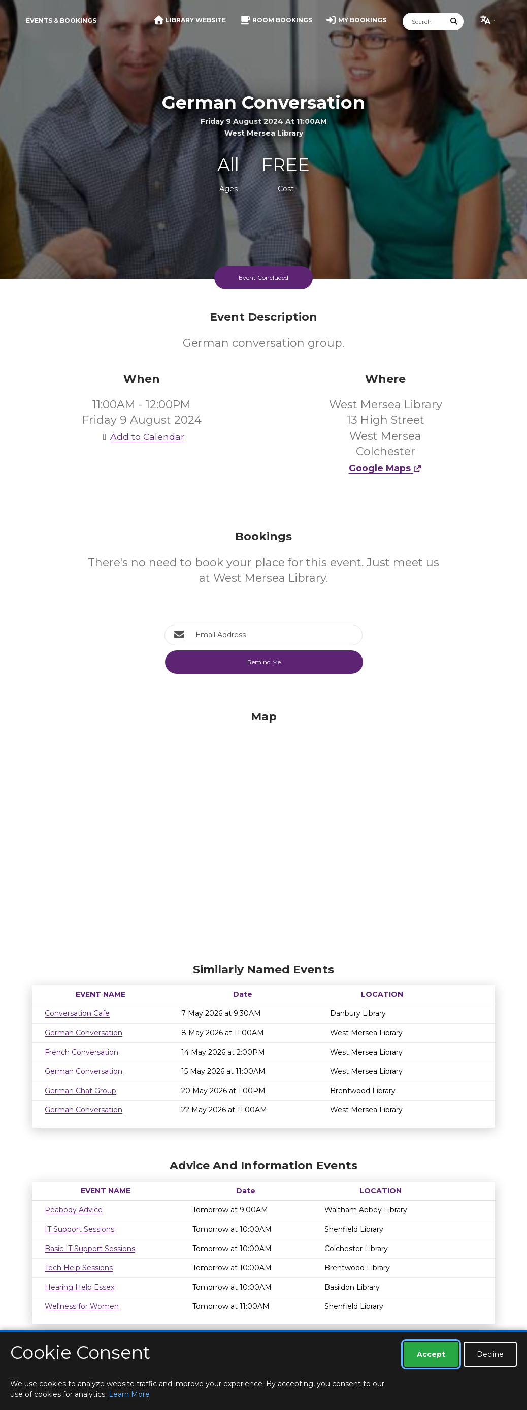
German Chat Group (80, 1090)
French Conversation (81, 1052)
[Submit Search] (454, 21)
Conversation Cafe (77, 1013)
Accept (431, 1354)
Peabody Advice (74, 1210)
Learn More (129, 1394)
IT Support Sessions (79, 1229)
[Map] (263, 834)
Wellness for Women (82, 1306)
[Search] (424, 21)
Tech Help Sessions (79, 1267)
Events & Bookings (61, 20)
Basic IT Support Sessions (90, 1248)
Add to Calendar (141, 436)
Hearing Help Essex (79, 1287)
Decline (490, 1354)
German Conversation (83, 1032)
